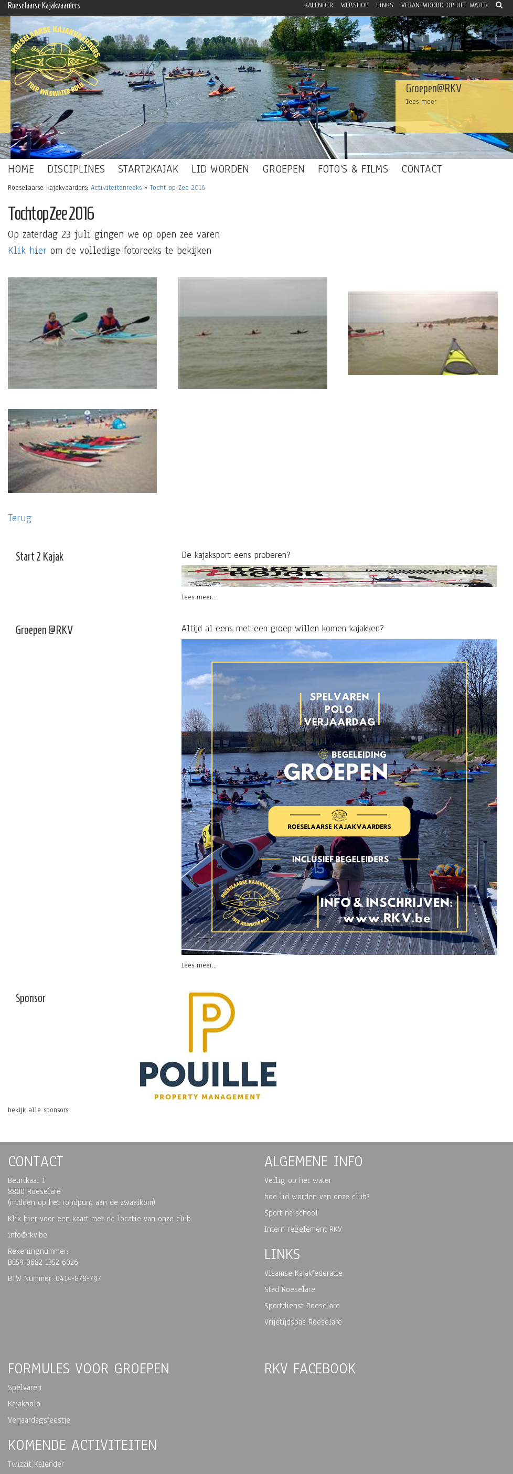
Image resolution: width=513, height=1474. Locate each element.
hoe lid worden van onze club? (317, 1196)
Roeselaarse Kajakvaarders (44, 5)
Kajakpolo (24, 1403)
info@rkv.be (27, 1235)
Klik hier (27, 250)
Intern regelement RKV (303, 1229)
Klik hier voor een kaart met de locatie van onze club (99, 1218)
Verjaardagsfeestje (39, 1420)
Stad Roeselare (289, 1289)
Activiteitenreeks (116, 187)
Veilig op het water (298, 1180)
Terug (19, 518)
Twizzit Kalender (36, 1464)
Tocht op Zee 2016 (177, 187)
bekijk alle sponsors (38, 1110)
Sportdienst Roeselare (302, 1305)
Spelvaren (24, 1387)
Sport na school (291, 1213)
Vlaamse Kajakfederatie (303, 1273)
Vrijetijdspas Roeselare (303, 1322)
